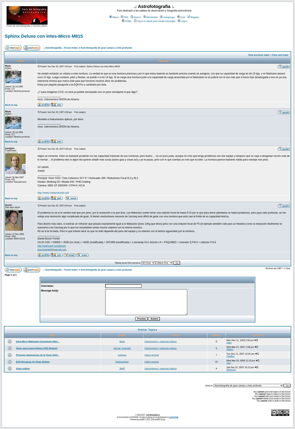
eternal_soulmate (122, 348)
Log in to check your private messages (155, 21)
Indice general (152, 355)
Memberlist (150, 17)
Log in (182, 21)
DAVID (230, 349)
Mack (122, 341)
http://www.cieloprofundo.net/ (53, 192)
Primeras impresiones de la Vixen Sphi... (37, 355)
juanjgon (122, 355)
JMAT (122, 368)
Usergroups (167, 17)
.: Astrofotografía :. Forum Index (60, 48)
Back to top (11, 105)
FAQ (124, 17)
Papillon (231, 356)
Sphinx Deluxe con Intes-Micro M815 (44, 36)
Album (114, 17)
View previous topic (258, 55)
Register (193, 17)
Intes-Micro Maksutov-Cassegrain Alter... (37, 341)
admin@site (173, 417)
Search (136, 17)
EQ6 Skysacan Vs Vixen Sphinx (33, 362)
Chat (181, 17)
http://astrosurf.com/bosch (51, 246)
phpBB (141, 419)
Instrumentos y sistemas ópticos (161, 341)
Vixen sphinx (23, 368)
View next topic (280, 55)
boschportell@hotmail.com (52, 249)
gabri (229, 342)
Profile (126, 21)
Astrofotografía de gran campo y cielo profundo (106, 48)
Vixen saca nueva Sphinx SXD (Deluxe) (37, 348)
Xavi (229, 363)
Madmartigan (122, 362)
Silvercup (231, 370)
